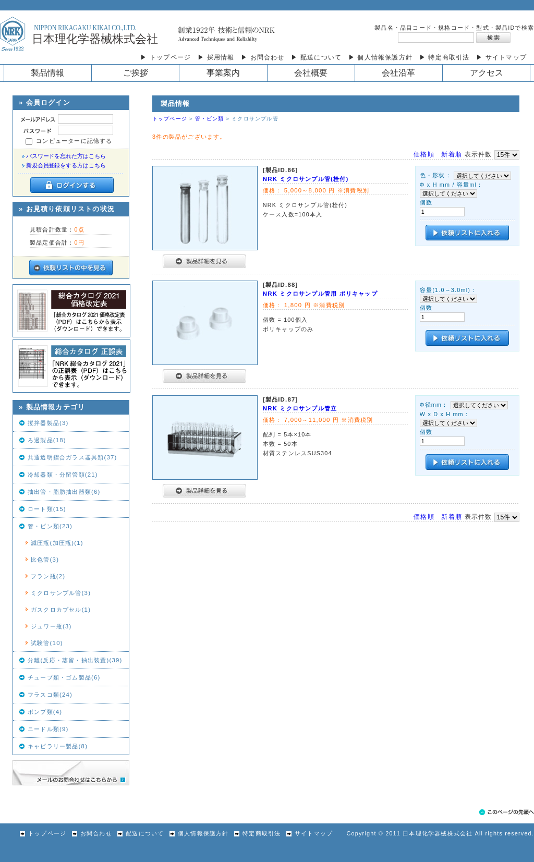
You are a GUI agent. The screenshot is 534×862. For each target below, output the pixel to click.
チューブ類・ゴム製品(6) (64, 677)
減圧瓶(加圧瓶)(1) (57, 543)
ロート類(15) (47, 509)
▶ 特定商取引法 (444, 57)
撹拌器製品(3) (48, 423)
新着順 (451, 154)
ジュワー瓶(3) (51, 626)
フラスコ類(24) (50, 694)
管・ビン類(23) (50, 526)
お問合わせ (90, 833)
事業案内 (223, 72)
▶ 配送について (316, 57)
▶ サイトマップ (501, 57)
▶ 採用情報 (216, 57)
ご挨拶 (135, 72)
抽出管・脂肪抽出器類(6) (64, 492)
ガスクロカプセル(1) (61, 609)
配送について (139, 833)
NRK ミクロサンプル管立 (300, 408)
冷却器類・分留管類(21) (63, 474)
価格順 (424, 154)
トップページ (169, 119)
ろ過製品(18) (47, 440)
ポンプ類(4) (45, 712)
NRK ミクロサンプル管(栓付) (306, 179)
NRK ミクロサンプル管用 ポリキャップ (320, 293)
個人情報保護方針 (197, 833)
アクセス (486, 72)
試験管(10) (47, 643)
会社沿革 (398, 72)
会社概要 (310, 72)
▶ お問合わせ (263, 57)
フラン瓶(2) (48, 576)
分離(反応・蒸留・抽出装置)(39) (75, 660)
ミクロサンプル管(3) (61, 593)
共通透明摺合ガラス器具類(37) (72, 457)
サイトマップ (308, 833)
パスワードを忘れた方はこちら (66, 156)
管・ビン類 (209, 119)
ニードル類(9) (48, 729)
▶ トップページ (165, 57)
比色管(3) (45, 559)
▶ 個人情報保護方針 (380, 57)
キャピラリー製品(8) (58, 746)
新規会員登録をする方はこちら (66, 165)
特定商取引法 (256, 833)
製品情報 (47, 72)
